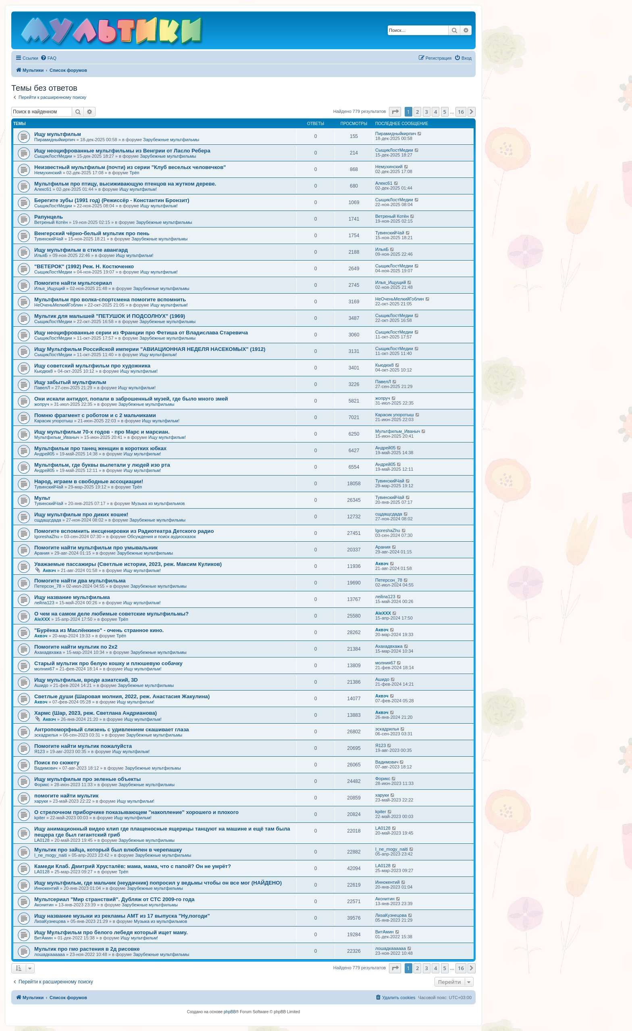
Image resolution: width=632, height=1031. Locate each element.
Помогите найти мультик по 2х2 (75, 647)
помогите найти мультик (66, 796)
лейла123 (44, 602)
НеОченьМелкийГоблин (58, 305)
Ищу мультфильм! (138, 189)
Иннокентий (46, 888)
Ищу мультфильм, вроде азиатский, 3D (86, 680)
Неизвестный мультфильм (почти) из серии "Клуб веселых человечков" (130, 167)
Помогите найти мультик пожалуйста (83, 746)
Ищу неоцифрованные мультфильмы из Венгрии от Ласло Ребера (122, 151)
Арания (42, 553)
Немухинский (48, 172)
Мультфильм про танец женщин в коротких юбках (100, 448)
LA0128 (42, 840)
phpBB (230, 1012)
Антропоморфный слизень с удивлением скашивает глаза (111, 729)
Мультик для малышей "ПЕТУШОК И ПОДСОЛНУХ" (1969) (109, 316)
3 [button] (426, 111)
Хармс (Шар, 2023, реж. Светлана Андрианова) (95, 713)
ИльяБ (41, 255)
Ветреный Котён (51, 222)
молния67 (44, 668)
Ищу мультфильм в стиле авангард (81, 250)
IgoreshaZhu (46, 536)
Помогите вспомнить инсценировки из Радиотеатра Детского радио (124, 531)
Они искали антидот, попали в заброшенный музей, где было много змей (131, 399)
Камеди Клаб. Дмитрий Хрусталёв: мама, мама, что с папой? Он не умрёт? (132, 866)
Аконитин (44, 904)
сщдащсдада (47, 520)
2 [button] (417, 111)
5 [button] (444, 111)
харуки (41, 801)
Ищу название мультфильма (72, 597)
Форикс (41, 784)
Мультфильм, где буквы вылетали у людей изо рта (102, 465)
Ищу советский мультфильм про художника (92, 366)
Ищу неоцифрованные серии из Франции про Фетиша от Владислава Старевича (141, 333)
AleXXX (42, 619)
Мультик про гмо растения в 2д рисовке (87, 949)
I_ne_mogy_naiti (50, 855)
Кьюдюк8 (43, 371)
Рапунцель (48, 217)
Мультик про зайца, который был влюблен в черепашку (108, 850)
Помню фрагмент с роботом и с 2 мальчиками (95, 415)
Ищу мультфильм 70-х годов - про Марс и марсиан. (102, 432)
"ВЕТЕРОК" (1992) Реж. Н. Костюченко (84, 266)
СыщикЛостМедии (53, 156)
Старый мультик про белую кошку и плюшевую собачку (108, 663)
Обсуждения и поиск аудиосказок (161, 536)
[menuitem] (48, 58)
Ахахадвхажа (48, 652)
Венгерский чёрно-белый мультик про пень (92, 233)
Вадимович (45, 768)
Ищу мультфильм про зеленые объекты (87, 779)
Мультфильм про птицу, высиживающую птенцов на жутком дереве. (125, 184)
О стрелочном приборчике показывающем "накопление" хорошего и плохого (136, 812)
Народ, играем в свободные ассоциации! (88, 481)
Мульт (42, 498)
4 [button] (435, 111)
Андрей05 (44, 453)
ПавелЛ (42, 387)
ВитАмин (43, 937)
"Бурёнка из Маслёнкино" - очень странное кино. (99, 630)
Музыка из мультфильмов (158, 503)
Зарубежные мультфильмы (171, 139)
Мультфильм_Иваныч (56, 437)
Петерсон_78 (47, 586)
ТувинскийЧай (48, 238)
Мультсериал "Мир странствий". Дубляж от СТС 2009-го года (114, 899)
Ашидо (41, 685)
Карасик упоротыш (53, 420)
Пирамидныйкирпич (54, 139)
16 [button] (461, 111)
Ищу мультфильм (57, 134)
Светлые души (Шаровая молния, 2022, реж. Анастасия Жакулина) (122, 696)
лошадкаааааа (49, 954)
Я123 (39, 751)
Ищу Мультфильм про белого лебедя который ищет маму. (111, 932)
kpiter (39, 817)
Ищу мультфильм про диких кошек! (81, 514)
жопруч (41, 404)
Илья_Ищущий (49, 288)
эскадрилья (46, 735)
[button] (395, 112)
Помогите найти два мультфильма (80, 581)
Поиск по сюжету (56, 763)
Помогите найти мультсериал (73, 283)
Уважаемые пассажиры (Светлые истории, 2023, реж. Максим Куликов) (128, 564)
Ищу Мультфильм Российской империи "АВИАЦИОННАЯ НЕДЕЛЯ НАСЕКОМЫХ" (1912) (149, 349)
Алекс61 (43, 189)
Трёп (134, 172)
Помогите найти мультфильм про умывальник (96, 548)
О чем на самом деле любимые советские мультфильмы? (111, 614)
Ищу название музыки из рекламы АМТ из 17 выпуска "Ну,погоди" (122, 916)
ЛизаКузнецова (50, 921)
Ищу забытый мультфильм (70, 382)
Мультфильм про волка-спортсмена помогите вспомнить (110, 299)
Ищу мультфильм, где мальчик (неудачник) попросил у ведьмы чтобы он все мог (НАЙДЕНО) (158, 883)
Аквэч (49, 570)
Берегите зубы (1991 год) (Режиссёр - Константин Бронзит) (111, 200)
